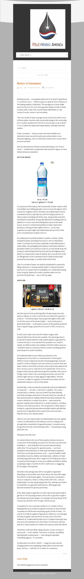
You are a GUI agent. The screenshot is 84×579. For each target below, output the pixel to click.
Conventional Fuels (33, 88)
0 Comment (50, 88)
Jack (21, 88)
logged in (29, 565)
